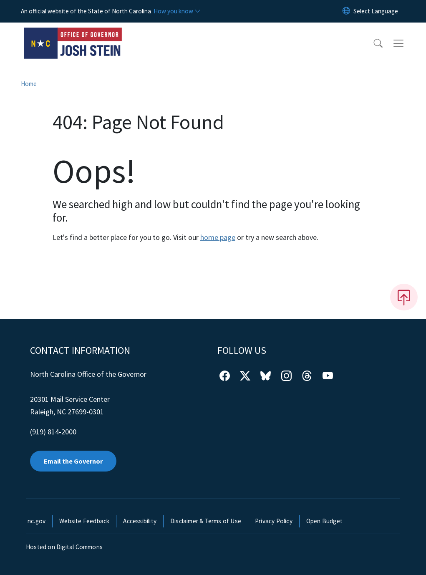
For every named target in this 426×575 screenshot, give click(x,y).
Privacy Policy (273, 521)
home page (217, 237)
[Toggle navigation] (406, 43)
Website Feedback (84, 521)
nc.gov (36, 521)
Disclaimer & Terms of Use (205, 521)
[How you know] (176, 11)
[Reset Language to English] (346, 11)
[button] (373, 43)
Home (29, 84)
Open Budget (324, 521)
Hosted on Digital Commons (64, 547)
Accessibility (139, 521)
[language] (375, 11)
